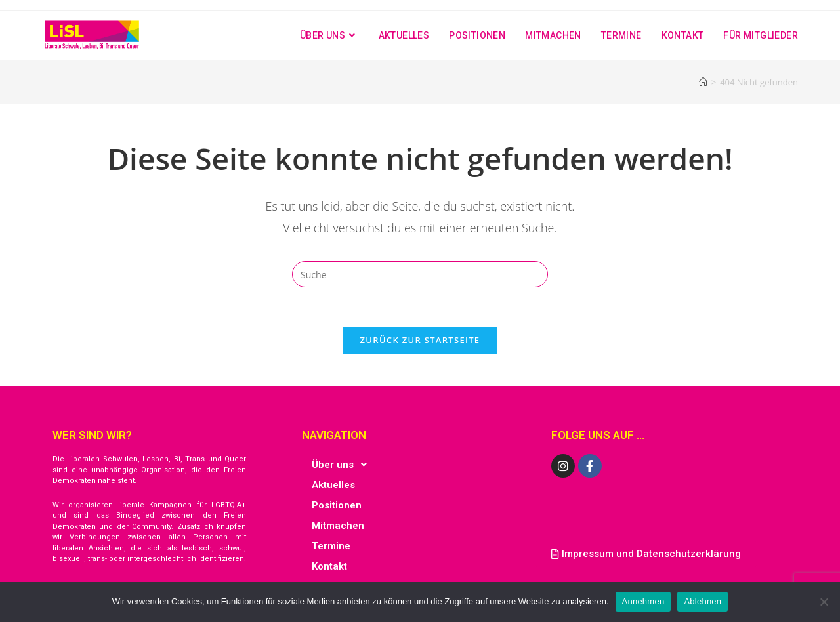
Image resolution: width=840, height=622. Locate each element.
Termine (331, 546)
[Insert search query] (420, 274)
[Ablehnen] (823, 601)
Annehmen (643, 601)
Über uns (343, 464)
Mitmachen (338, 525)
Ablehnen (702, 601)
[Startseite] (703, 82)
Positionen (337, 505)
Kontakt (329, 566)
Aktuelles (333, 485)
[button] (420, 464)
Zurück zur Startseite (420, 340)
